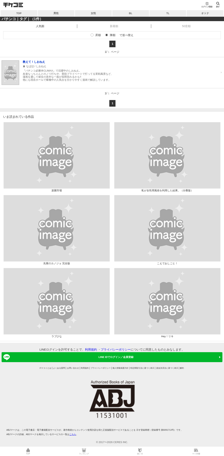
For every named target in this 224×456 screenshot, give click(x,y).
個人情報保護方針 (120, 368)
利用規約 (91, 349)
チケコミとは (45, 368)
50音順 (186, 26)
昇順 (98, 35)
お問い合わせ (73, 368)
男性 (56, 13)
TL (168, 13)
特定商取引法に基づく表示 (142, 368)
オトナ (205, 13)
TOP (19, 13)
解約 (182, 368)
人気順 (40, 26)
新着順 (114, 26)
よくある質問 (59, 368)
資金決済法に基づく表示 (167, 368)
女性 (93, 13)
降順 (112, 35)
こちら (72, 434)
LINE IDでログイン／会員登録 (67, 357)
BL (130, 13)
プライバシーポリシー (116, 349)
